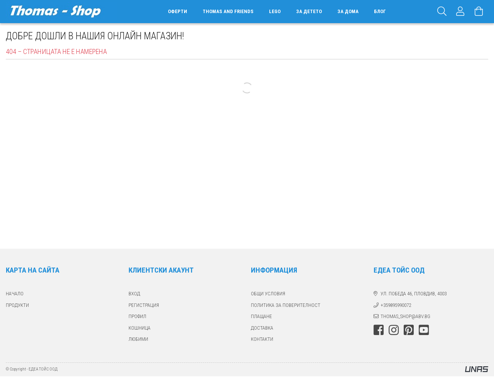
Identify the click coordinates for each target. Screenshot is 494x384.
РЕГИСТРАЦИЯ (144, 305)
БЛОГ (380, 11)
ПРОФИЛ (137, 316)
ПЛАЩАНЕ (261, 316)
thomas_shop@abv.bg (405, 316)
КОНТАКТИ (262, 339)
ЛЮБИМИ (138, 339)
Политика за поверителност (285, 305)
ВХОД (134, 293)
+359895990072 (396, 305)
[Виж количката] (479, 11)
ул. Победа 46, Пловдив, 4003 (414, 293)
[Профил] (460, 11)
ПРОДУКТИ (17, 305)
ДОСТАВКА (262, 328)
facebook (379, 330)
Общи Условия (268, 293)
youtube (424, 330)
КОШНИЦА (140, 328)
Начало (15, 293)
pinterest (409, 330)
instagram (394, 330)
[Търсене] (442, 11)
